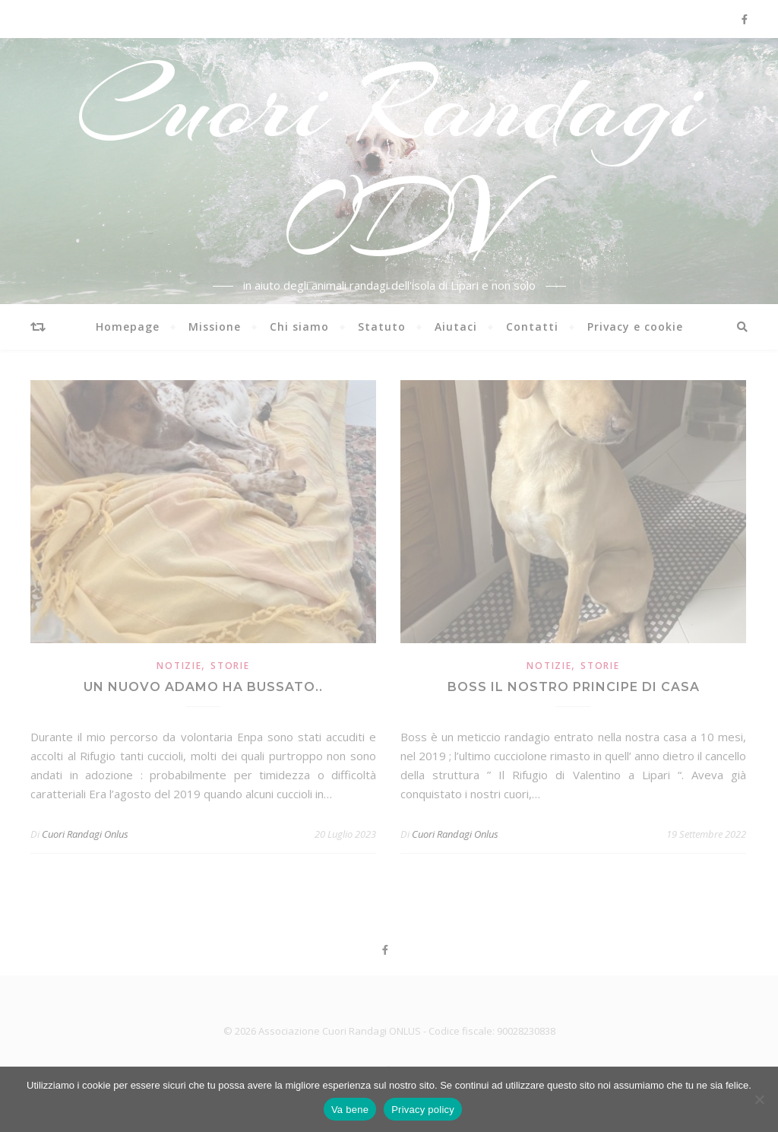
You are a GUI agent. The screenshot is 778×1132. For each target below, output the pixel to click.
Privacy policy (422, 1109)
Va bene (349, 1109)
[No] (759, 1099)
